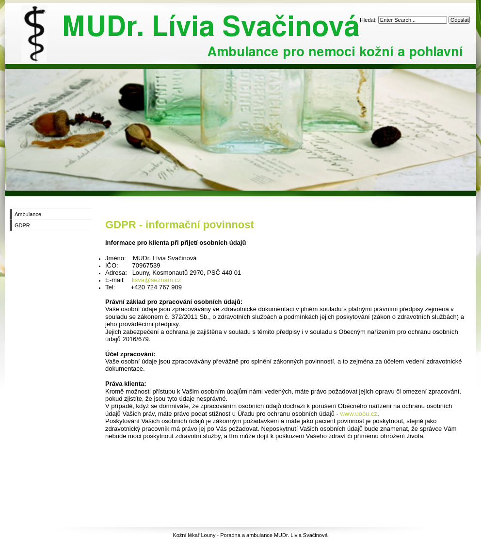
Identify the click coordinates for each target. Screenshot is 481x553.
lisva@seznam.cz (156, 280)
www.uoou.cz (358, 413)
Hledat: (369, 20)
